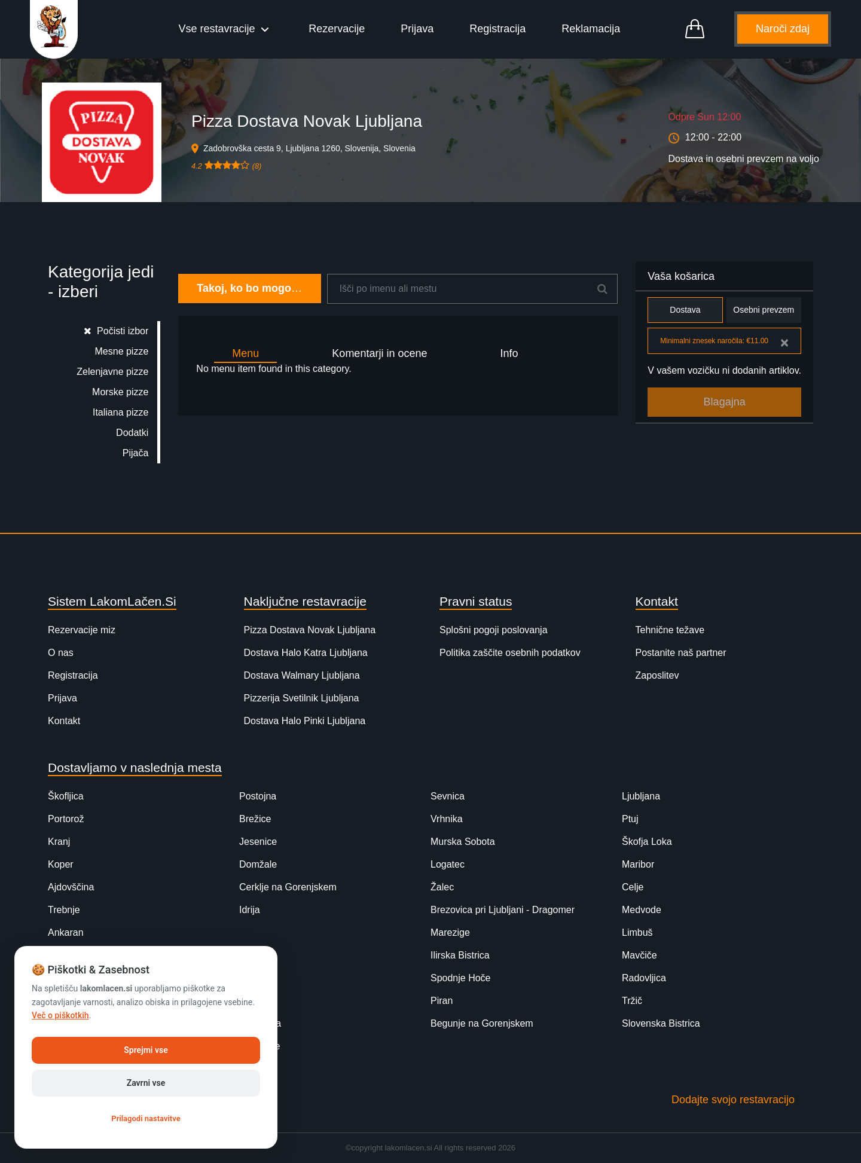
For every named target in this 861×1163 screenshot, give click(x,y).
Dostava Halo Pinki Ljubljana (305, 721)
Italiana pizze (120, 412)
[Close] (784, 342)
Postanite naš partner (681, 653)
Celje (632, 887)
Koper (61, 864)
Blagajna (725, 402)
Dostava (685, 310)
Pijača (136, 453)
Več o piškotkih (60, 1015)
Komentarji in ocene (379, 353)
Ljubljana (641, 796)
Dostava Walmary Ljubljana (302, 675)
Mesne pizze (122, 351)
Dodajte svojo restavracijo (733, 1100)
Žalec (442, 887)
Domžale (258, 864)
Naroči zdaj (783, 29)
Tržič (632, 1001)
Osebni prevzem (764, 310)
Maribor (638, 864)
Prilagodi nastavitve (145, 1118)
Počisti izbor (116, 331)
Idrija (249, 910)
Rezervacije (337, 29)
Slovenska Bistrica (661, 1023)
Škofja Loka (647, 842)
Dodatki (132, 433)
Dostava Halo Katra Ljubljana (306, 653)
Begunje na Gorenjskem (481, 1023)
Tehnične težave (670, 630)
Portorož (66, 819)
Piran (441, 1001)
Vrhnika (446, 819)
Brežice (255, 819)
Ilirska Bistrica (460, 955)
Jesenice (258, 842)
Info (509, 353)
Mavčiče (639, 955)
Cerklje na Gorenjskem (288, 887)
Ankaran (66, 932)
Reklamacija (590, 29)
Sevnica (447, 796)
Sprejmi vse (145, 1050)
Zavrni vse (146, 1083)
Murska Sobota (462, 842)
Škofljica (66, 796)
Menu (245, 353)
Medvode (641, 910)
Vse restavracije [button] (218, 29)
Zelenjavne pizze (112, 372)
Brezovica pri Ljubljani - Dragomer (502, 910)
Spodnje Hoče (460, 978)
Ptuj (630, 819)
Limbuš (637, 932)
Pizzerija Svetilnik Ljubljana (301, 698)
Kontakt (64, 721)
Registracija (497, 29)
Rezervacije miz (81, 630)
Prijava (417, 29)
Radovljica (644, 978)
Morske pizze (120, 392)
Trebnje (64, 910)
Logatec (447, 864)
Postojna (257, 796)
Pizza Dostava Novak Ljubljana (310, 630)
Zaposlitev (657, 675)
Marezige (450, 932)
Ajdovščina (71, 887)
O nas (61, 653)
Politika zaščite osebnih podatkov (510, 653)
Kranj (59, 842)
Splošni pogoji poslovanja (493, 630)
